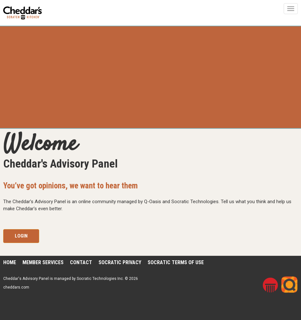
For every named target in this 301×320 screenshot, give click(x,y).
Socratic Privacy (120, 262)
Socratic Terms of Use (176, 262)
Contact (81, 262)
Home (9, 262)
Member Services (43, 262)
